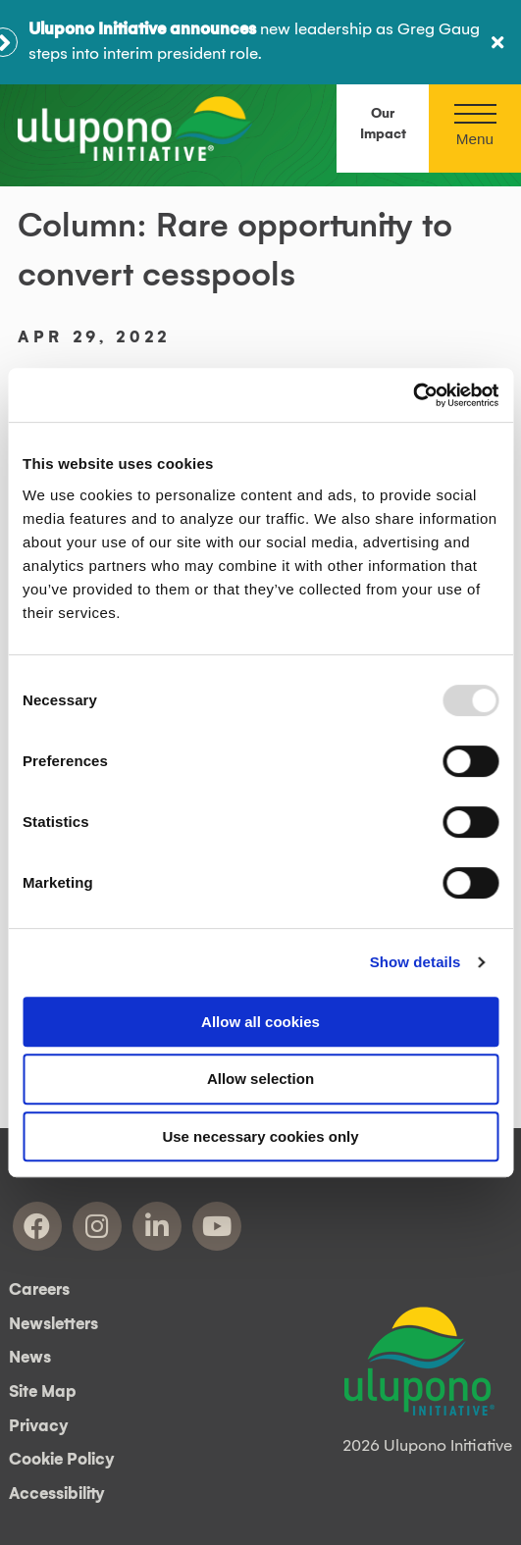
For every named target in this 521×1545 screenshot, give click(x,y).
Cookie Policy (62, 1459)
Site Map (43, 1392)
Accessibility (57, 1494)
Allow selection (260, 1078)
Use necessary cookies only (260, 1136)
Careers (39, 1290)
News (30, 1357)
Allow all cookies (260, 1021)
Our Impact (383, 124)
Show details (415, 961)
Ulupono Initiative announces (142, 29)
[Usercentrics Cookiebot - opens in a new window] (412, 395)
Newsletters (53, 1324)
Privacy (39, 1426)
